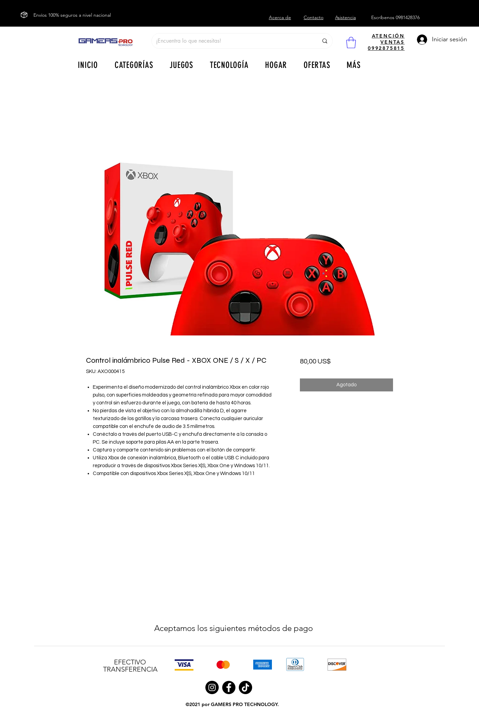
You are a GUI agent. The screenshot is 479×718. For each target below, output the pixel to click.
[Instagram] (212, 687)
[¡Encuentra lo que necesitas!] (232, 40)
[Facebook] (228, 687)
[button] (351, 42)
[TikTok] (245, 687)
